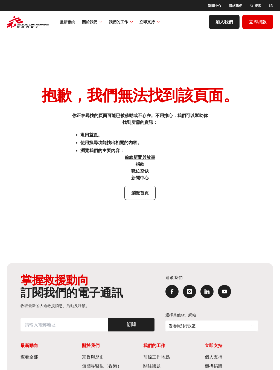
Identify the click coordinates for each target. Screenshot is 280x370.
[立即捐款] (257, 22)
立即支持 (149, 21)
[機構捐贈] (232, 365)
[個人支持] (232, 356)
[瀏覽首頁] (140, 193)
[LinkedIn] (207, 291)
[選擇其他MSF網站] (211, 326)
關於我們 (92, 21)
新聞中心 (140, 178)
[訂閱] (131, 324)
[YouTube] (224, 291)
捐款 (140, 164)
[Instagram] (189, 291)
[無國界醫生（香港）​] (109, 365)
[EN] (271, 5)
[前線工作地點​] (170, 356)
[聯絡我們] (235, 5)
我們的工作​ (121, 21)
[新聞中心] (214, 5)
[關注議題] (170, 365)
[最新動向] (67, 22)
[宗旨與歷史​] (109, 356)
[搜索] (255, 5)
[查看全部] (48, 356)
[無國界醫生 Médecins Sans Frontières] (28, 22)
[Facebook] (172, 291)
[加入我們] (224, 22)
